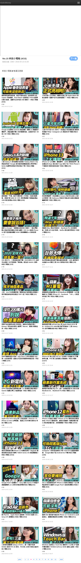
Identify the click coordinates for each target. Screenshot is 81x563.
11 (55, 559)
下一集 (73, 58)
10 (52, 559)
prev (19, 559)
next (61, 559)
